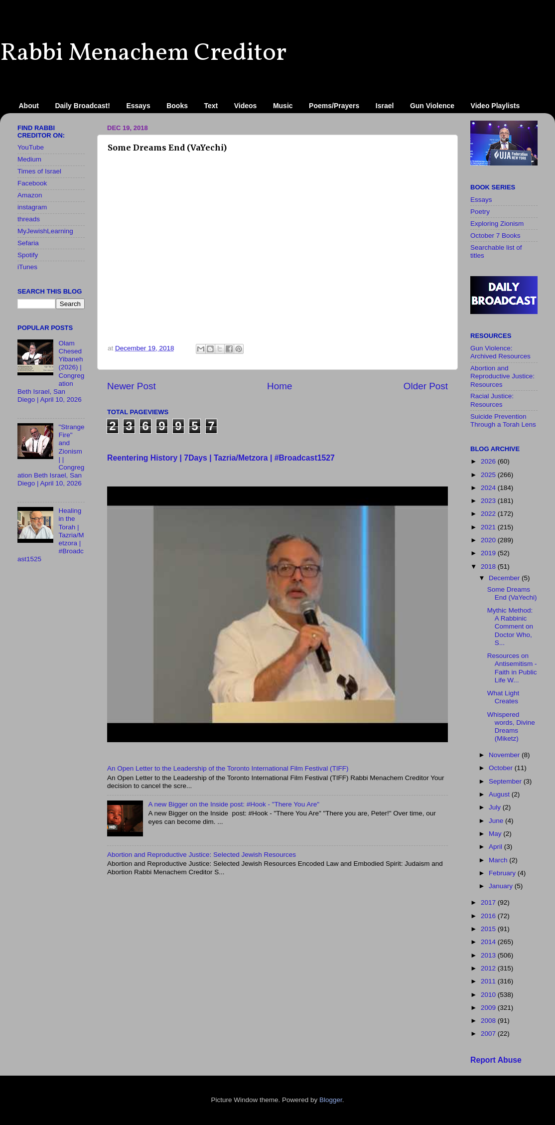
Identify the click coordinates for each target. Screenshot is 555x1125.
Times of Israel (39, 171)
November (505, 755)
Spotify (27, 255)
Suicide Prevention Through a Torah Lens (503, 420)
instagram (32, 207)
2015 (489, 929)
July (496, 807)
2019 (489, 553)
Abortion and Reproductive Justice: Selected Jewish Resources (201, 854)
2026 (489, 461)
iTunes (27, 267)
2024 (489, 487)
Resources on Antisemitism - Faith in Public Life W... (512, 668)
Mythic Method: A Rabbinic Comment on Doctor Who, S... (510, 626)
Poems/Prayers (334, 106)
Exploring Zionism (497, 223)
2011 (489, 981)
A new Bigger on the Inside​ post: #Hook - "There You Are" (233, 804)
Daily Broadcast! (82, 106)
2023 (489, 500)
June (497, 820)
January (502, 886)
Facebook (32, 183)
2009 (489, 1007)
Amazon (29, 195)
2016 (489, 916)
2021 (489, 527)
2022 (489, 513)
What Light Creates (503, 697)
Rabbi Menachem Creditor (143, 53)
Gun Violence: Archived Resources (500, 352)
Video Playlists (495, 106)
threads (28, 219)
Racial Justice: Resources (492, 400)
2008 (489, 1020)
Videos (245, 106)
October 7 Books (495, 235)
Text (211, 106)
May (496, 833)
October (502, 768)
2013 (489, 955)
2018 (489, 566)
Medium (29, 159)
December (505, 578)
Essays (138, 106)
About (29, 106)
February (503, 873)
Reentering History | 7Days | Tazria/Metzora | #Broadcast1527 (221, 458)
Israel (385, 106)
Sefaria (28, 243)
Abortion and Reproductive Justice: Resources (502, 376)
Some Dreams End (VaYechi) (512, 593)
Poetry (480, 211)
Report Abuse (496, 1060)
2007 (489, 1033)
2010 (489, 994)
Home (279, 386)
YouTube (30, 147)
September (506, 781)
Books (177, 106)
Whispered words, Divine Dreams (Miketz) (511, 727)
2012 (489, 968)
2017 (489, 902)
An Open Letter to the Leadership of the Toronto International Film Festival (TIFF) (228, 768)
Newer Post (131, 386)
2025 (489, 475)
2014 (489, 942)
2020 (489, 540)
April (496, 846)
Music (283, 106)
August (500, 794)
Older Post (426, 386)
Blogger (330, 1100)
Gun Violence (432, 106)
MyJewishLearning (45, 231)
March (499, 860)
